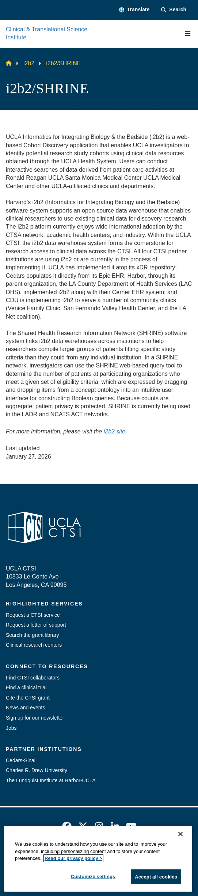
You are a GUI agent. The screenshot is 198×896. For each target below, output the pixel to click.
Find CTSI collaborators (33, 678)
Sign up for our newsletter (35, 718)
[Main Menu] (187, 33)
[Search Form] (173, 10)
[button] (134, 10)
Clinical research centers (34, 645)
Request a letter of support (36, 625)
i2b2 (28, 63)
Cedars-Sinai (20, 760)
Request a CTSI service (33, 615)
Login (140, 868)
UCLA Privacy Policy (137, 855)
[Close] (180, 888)
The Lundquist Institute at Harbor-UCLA (51, 780)
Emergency (43, 855)
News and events (25, 707)
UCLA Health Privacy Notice (86, 868)
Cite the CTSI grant (28, 698)
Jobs (11, 728)
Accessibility (85, 855)
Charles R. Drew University (36, 770)
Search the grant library (32, 635)
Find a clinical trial (26, 687)
